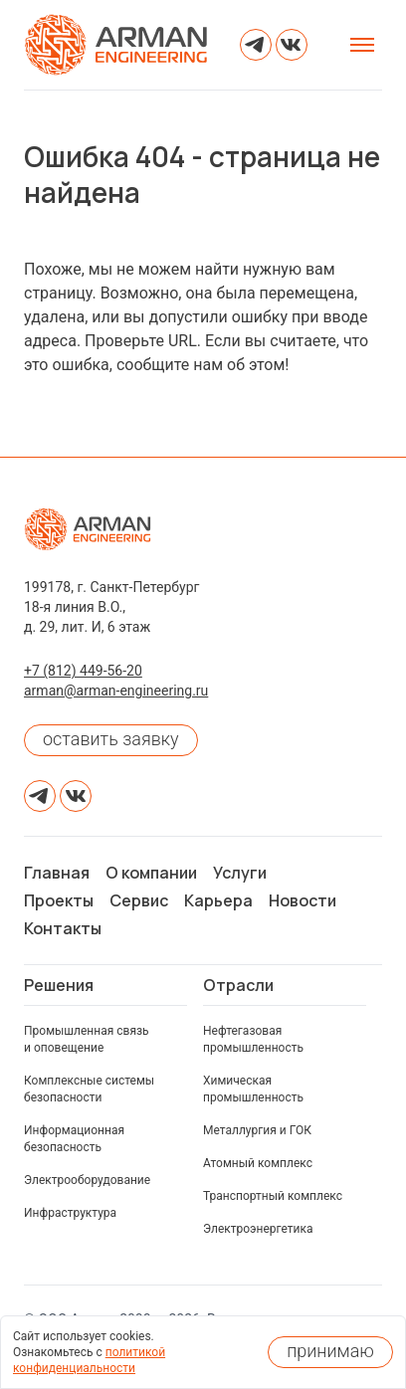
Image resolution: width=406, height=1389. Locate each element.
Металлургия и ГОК (257, 1130)
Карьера (218, 900)
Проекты (59, 900)
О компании (151, 873)
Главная (57, 873)
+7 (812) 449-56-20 (83, 671)
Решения (59, 985)
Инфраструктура (70, 1213)
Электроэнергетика (258, 1229)
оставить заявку (111, 738)
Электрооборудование (87, 1180)
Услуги (240, 873)
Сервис (138, 900)
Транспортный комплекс (272, 1196)
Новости (302, 900)
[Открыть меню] (362, 45)
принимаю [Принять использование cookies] (330, 1350)
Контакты (63, 928)
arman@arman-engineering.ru (116, 690)
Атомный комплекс (257, 1163)
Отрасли (238, 985)
